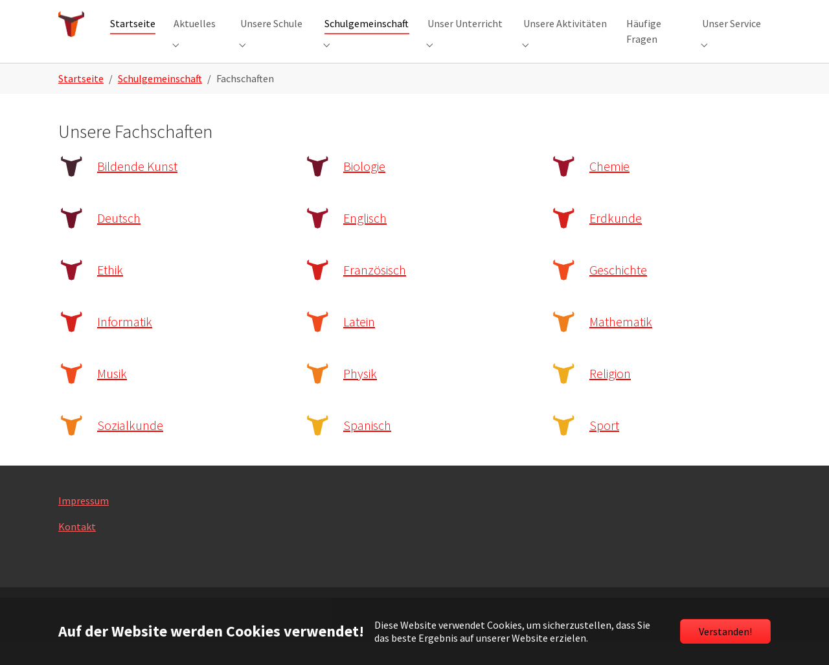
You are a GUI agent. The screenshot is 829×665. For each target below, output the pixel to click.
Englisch (365, 241)
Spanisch (367, 448)
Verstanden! (725, 631)
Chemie (609, 189)
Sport (604, 448)
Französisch (374, 293)
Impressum (83, 523)
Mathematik (620, 345)
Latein (359, 345)
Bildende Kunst (137, 189)
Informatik (124, 345)
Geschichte (618, 293)
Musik (112, 397)
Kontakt (77, 549)
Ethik (110, 293)
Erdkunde (615, 241)
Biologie (364, 189)
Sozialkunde (130, 448)
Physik (360, 397)
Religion (610, 397)
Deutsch (119, 241)
